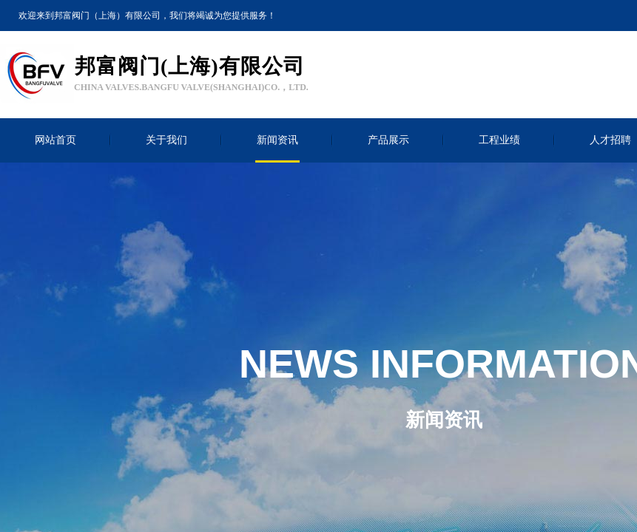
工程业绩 (499, 140)
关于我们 (166, 140)
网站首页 (55, 140)
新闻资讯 (277, 140)
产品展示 (388, 140)
